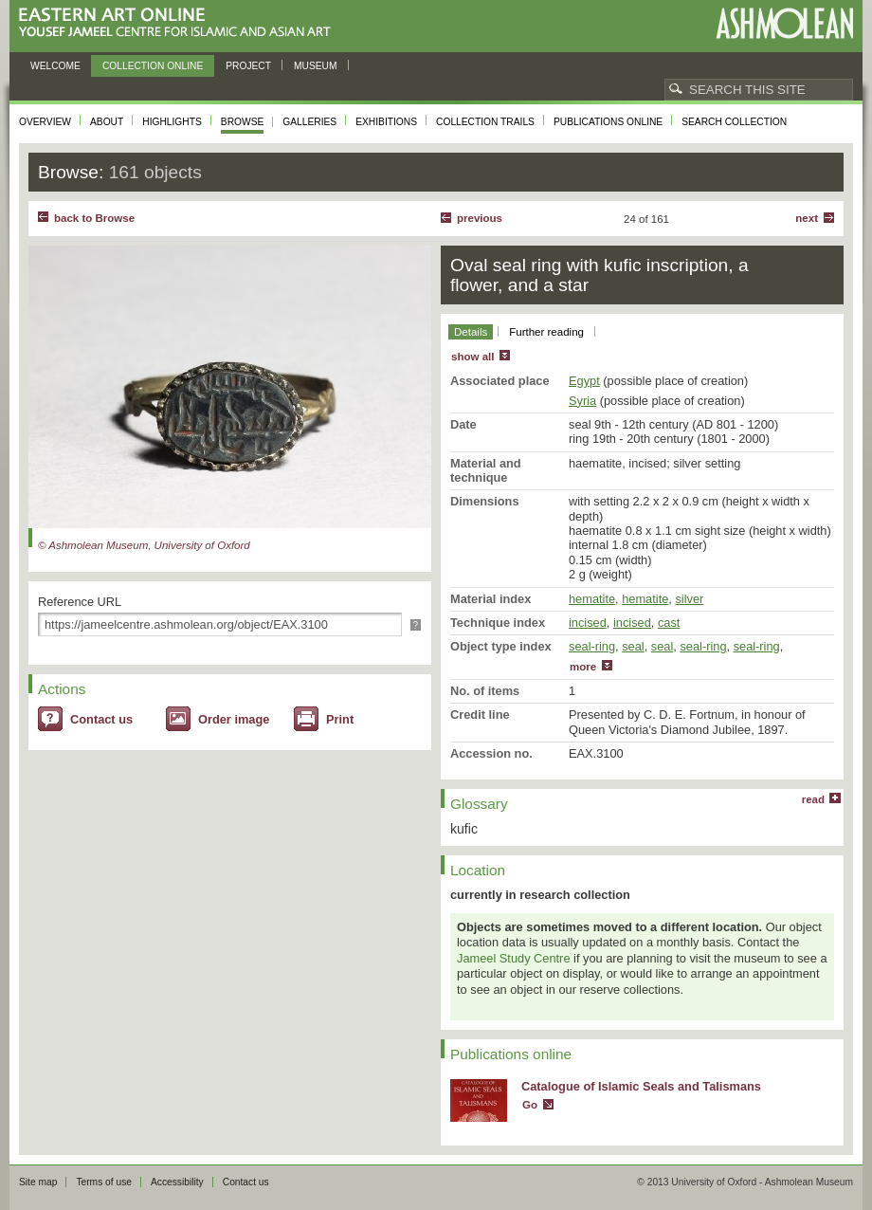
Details (470, 332)
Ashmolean (784, 23)
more (583, 666)
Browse (242, 122)
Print (340, 719)
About (106, 122)
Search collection (734, 122)
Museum (315, 66)
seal (633, 646)
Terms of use (104, 1182)
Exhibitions (386, 122)
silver (689, 599)
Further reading (546, 332)
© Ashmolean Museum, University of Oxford (144, 545)
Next (806, 218)
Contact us (101, 719)
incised (588, 622)
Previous (479, 218)
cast (669, 622)
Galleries (309, 122)
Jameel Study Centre (514, 958)
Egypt (584, 381)
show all (472, 356)
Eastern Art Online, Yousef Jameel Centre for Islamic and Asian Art (179, 23)
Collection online (152, 66)
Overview (45, 122)
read (813, 799)
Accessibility (177, 1182)
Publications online (608, 122)
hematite (592, 599)
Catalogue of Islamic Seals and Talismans (641, 1086)
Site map (38, 1182)
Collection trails (485, 122)
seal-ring (592, 646)
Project (248, 66)
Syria (582, 401)
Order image (233, 719)
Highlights (172, 122)
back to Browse (94, 218)
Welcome (55, 66)
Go (529, 1104)
